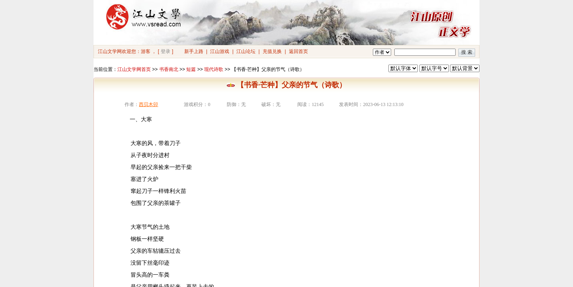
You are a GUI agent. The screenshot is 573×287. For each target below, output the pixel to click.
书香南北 (168, 69)
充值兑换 (272, 51)
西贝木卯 (148, 104)
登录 (165, 51)
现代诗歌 (213, 69)
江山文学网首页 (134, 69)
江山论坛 (245, 51)
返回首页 (298, 51)
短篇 (191, 69)
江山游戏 (219, 51)
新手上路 (193, 51)
